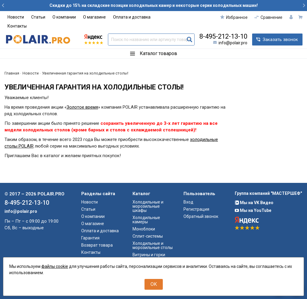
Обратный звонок (200, 216)
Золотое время (82, 107)
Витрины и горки (149, 255)
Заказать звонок (280, 39)
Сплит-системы (148, 236)
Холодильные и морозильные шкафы (148, 206)
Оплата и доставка (132, 17)
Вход (188, 202)
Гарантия (90, 238)
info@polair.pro (233, 42)
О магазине (94, 17)
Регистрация (196, 209)
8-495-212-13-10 (223, 36)
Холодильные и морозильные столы (153, 245)
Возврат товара (97, 245)
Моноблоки (144, 229)
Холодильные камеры (146, 219)
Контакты (17, 26)
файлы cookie (54, 266)
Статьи (38, 17)
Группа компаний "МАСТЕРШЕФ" (268, 193)
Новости (15, 17)
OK (154, 284)
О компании (64, 17)
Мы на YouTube (253, 210)
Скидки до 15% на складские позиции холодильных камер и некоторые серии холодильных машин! (153, 5)
